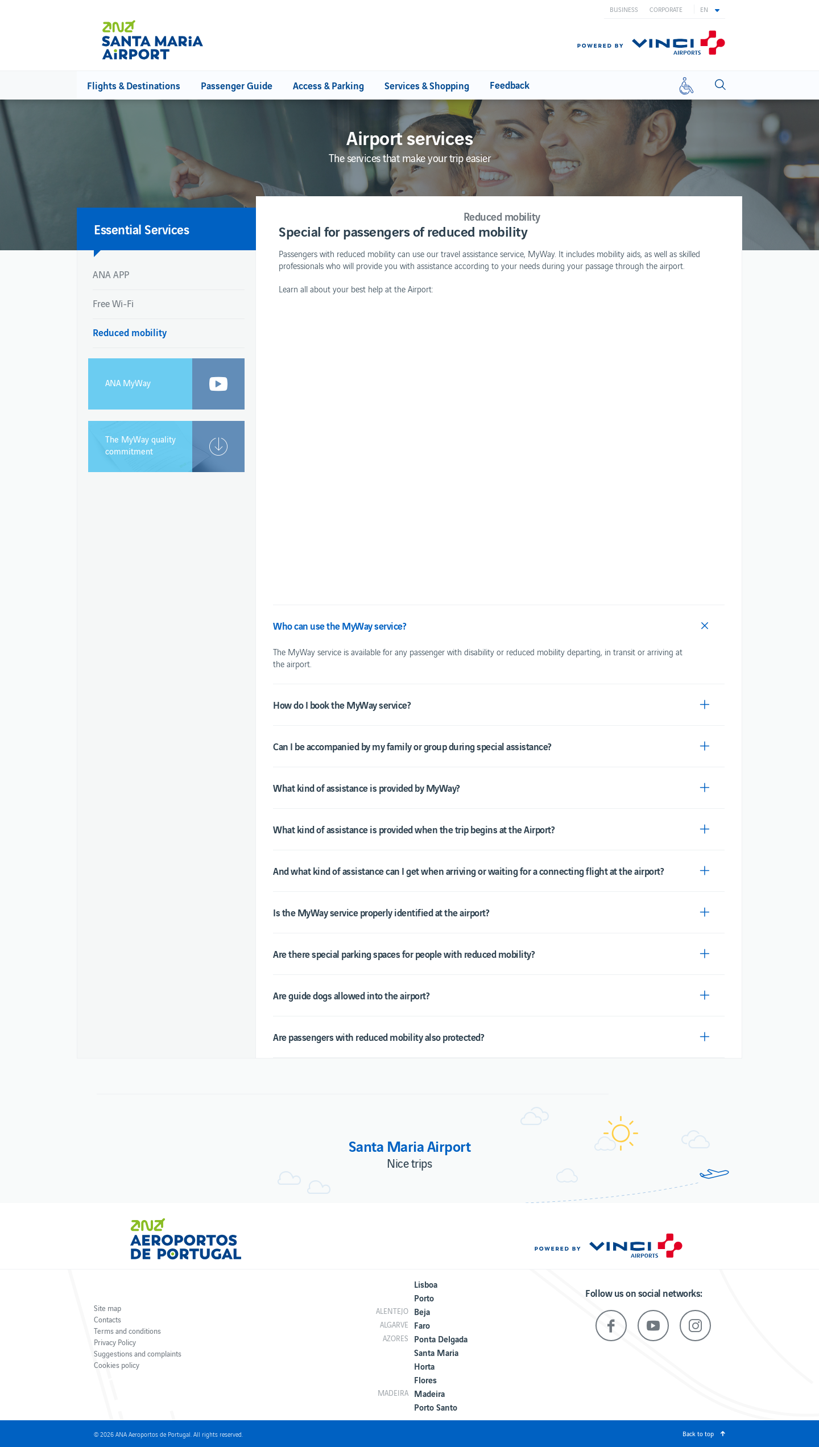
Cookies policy (116, 1364)
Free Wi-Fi (113, 303)
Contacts (107, 1319)
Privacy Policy (115, 1342)
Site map (107, 1308)
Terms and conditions (127, 1330)
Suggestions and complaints (137, 1353)
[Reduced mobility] (686, 85)
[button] (709, 9)
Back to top (698, 1433)
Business (624, 9)
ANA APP (111, 274)
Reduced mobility (130, 332)
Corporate (666, 9)
